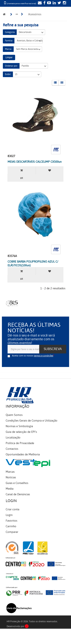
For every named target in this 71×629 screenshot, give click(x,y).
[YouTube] (48, 3)
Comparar (12, 532)
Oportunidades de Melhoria (23, 454)
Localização (13, 437)
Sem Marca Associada (28, 49)
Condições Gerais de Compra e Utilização (31, 421)
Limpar (8, 57)
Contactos (12, 449)
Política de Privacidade (20, 443)
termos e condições (43, 355)
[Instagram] (64, 3)
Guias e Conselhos (17, 483)
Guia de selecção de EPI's (21, 432)
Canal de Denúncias (18, 494)
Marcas (10, 472)
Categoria (10, 32)
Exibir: (8, 74)
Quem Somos (14, 415)
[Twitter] (59, 3)
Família (8, 40)
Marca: (8, 49)
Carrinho (11, 526)
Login (9, 515)
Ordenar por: (11, 66)
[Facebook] (43, 3)
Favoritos (11, 521)
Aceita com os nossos (32, 355)
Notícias (11, 477)
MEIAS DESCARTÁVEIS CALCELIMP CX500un (35, 162)
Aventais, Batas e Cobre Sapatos (28, 41)
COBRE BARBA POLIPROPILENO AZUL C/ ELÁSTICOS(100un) (33, 263)
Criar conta (12, 509)
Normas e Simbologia (19, 426)
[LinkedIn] (54, 3)
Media (9, 489)
